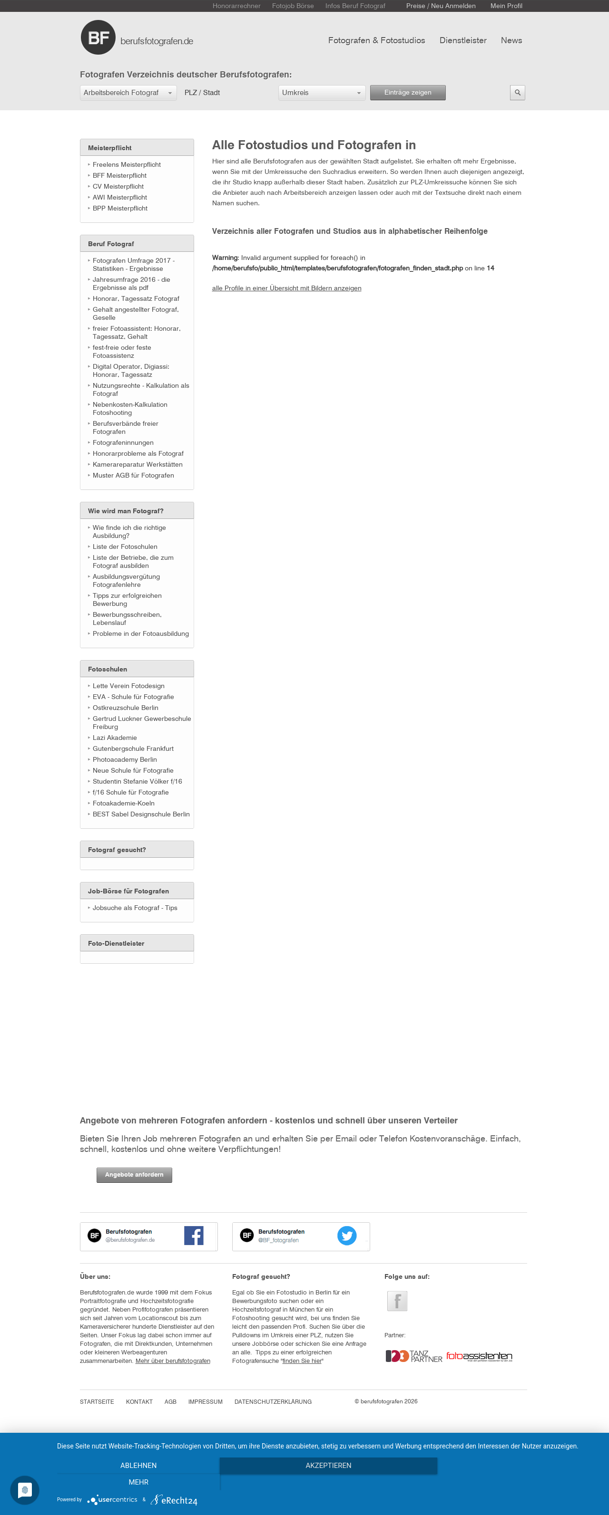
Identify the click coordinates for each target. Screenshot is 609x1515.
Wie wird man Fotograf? (126, 511)
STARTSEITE (97, 1402)
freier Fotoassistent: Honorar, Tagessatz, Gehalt (137, 333)
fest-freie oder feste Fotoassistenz (122, 352)
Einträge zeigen (408, 92)
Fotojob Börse (293, 6)
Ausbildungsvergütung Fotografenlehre (126, 581)
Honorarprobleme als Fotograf (138, 454)
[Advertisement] (127, 1023)
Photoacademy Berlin (125, 760)
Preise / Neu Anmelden (441, 6)
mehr (518, 1482)
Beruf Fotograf (111, 244)
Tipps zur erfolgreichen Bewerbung (127, 600)
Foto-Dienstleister (116, 943)
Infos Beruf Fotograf (355, 6)
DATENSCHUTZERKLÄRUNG (273, 1402)
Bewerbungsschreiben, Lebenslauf (127, 619)
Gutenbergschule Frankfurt (133, 749)
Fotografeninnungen (123, 443)
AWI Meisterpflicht (120, 197)
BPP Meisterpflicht (120, 208)
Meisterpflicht (109, 148)
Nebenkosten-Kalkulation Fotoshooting (130, 409)
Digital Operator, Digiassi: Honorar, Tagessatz (131, 371)
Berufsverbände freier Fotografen (125, 428)
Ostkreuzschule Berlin (125, 708)
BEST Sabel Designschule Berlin (141, 814)
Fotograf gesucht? (117, 850)
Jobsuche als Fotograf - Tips (135, 908)
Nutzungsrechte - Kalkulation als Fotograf (141, 390)
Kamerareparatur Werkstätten (138, 464)
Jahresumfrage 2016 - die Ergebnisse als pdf (131, 284)
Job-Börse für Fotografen (128, 891)
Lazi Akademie (115, 738)
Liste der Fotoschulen (125, 547)
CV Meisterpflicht (118, 186)
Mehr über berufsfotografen (173, 1361)
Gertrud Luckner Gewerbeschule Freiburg (142, 723)
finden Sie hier (302, 1361)
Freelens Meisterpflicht (127, 165)
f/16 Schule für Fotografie (131, 792)
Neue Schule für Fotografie (133, 770)
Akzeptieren (328, 1482)
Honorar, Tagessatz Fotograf (136, 299)
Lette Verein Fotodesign (129, 686)
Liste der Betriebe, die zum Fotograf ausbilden (133, 562)
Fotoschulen (107, 669)
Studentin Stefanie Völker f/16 (137, 781)
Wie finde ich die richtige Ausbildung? (129, 532)
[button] (128, 93)
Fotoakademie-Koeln (124, 803)
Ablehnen (138, 1482)
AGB (171, 1402)
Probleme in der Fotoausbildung (141, 634)
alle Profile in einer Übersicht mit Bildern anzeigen (287, 288)
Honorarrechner (237, 6)
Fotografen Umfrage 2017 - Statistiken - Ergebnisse (134, 265)
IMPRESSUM (205, 1402)
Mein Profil (506, 6)
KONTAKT (139, 1402)
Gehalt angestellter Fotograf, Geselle (136, 314)
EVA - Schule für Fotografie (133, 697)
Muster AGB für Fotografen (133, 475)
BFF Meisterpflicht (120, 176)
